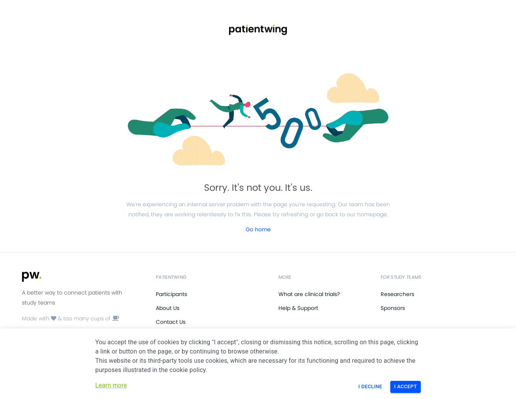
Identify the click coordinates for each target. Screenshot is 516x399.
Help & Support (298, 308)
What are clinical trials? (309, 294)
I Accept (405, 386)
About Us (167, 308)
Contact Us (170, 322)
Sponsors (393, 308)
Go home (258, 229)
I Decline (370, 386)
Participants (171, 294)
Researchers (397, 294)
